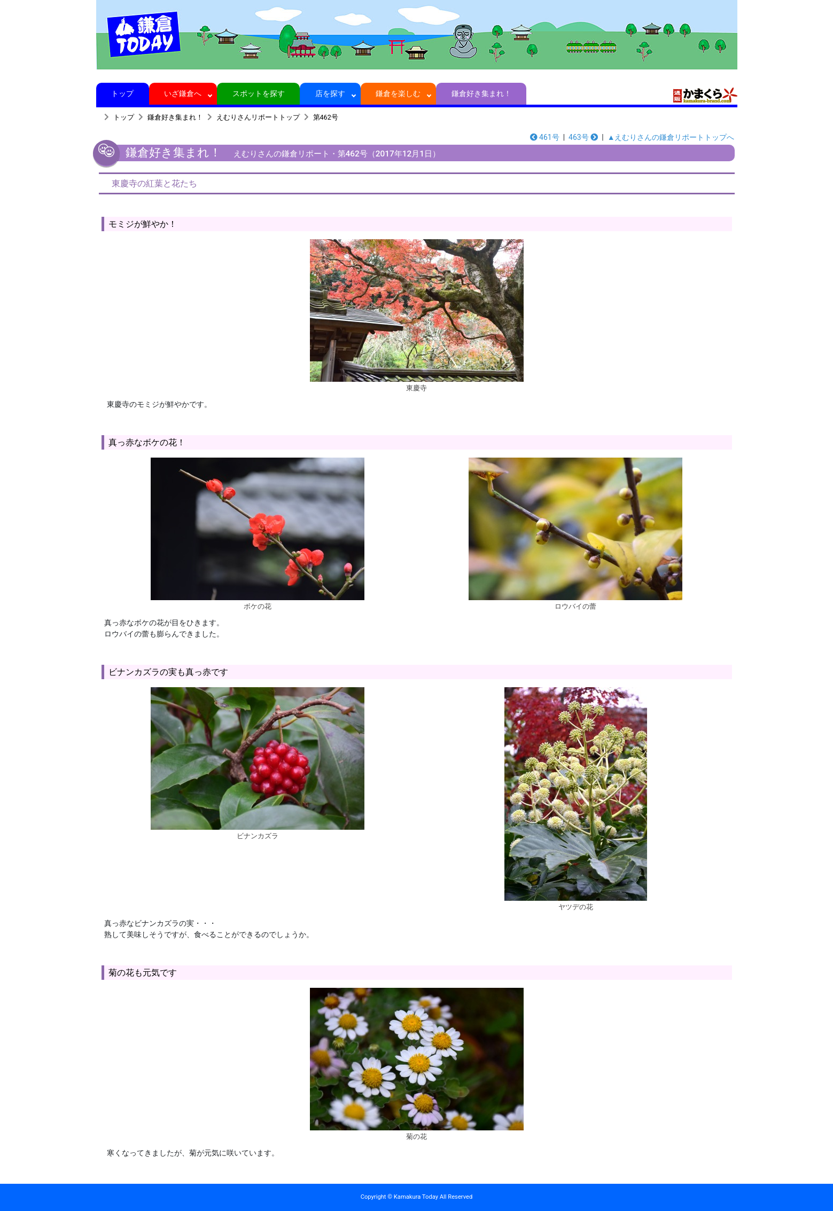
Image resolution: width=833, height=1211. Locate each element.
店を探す (330, 93)
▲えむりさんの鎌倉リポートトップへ (671, 137)
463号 (583, 137)
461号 (544, 137)
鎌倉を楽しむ (398, 93)
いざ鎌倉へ (183, 93)
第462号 (325, 117)
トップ (123, 93)
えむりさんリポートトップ (258, 117)
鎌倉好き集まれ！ (481, 93)
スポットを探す (258, 93)
